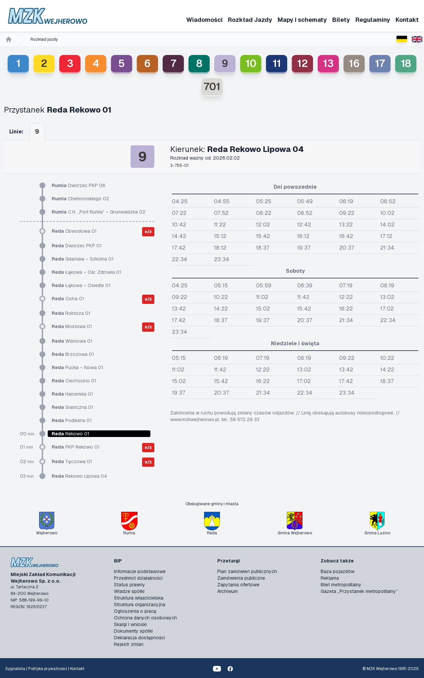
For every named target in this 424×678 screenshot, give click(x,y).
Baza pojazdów (337, 571)
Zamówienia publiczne (241, 578)
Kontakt (407, 20)
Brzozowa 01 (73, 354)
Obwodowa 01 (74, 231)
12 (302, 63)
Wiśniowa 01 (72, 341)
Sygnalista (15, 668)
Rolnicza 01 (71, 313)
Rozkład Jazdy (250, 20)
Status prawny (129, 585)
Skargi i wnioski (130, 624)
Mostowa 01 (72, 326)
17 (380, 63)
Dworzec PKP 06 (78, 185)
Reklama (330, 578)
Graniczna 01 (72, 407)
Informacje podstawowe (140, 571)
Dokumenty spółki (133, 631)
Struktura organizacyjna (139, 604)
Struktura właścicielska (138, 598)
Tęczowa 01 (72, 461)
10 (250, 63)
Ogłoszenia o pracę (135, 611)
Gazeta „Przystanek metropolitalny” (359, 591)
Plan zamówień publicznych (247, 571)
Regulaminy (372, 20)
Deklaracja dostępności (139, 638)
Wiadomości (204, 20)
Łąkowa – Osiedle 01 (81, 285)
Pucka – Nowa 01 (77, 367)
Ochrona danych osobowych (145, 618)
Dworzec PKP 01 (77, 246)
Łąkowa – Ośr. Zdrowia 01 (86, 272)
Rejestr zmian (128, 644)
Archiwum (227, 591)
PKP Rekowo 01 (76, 447)
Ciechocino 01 (74, 381)
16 (354, 63)
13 (328, 63)
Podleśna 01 (72, 420)
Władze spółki (129, 591)
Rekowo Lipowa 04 (79, 476)
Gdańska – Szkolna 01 (83, 259)
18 (406, 63)
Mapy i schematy (302, 20)
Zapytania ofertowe (238, 585)
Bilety (341, 20)
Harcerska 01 (72, 394)
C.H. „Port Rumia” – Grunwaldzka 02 (98, 212)
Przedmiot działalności (138, 578)
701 (212, 86)
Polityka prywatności (47, 668)
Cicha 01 (68, 299)
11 (277, 63)
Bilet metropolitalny (341, 585)
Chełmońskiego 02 (80, 199)
